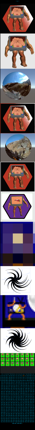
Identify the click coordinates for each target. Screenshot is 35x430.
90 (13, 380)
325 (33, 406)
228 (2, 396)
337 (28, 407)
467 (16, 423)
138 (21, 385)
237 (24, 396)
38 (27, 375)
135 (14, 385)
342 (7, 409)
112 (26, 382)
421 (28, 417)
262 (16, 399)
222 (21, 395)
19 (28, 374)
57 (25, 377)
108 (16, 382)
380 (31, 412)
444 (16, 420)
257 (4, 399)
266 (26, 399)
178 (16, 390)
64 (2, 379)
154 (26, 387)
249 (19, 398)
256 (2, 399)
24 (2, 375)
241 (33, 396)
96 (23, 380)
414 (11, 417)
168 (26, 388)
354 (2, 410)
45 (4, 377)
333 (19, 407)
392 (26, 414)
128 (31, 383)
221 (19, 395)
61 (32, 377)
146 (7, 387)
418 (21, 417)
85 (4, 380)
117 (4, 383)
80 (30, 379)
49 (11, 377)
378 (26, 412)
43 (1, 377)
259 (9, 399)
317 (14, 406)
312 (2, 406)
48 (9, 377)
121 (14, 383)
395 (33, 414)
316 (11, 406)
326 (2, 407)
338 (31, 407)
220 (16, 395)
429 (14, 418)
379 (28, 412)
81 (32, 379)
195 (24, 391)
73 (18, 379)
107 (14, 382)
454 (7, 421)
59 (28, 377)
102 (2, 382)
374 (16, 412)
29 (11, 375)
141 (28, 385)
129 (33, 383)
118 (7, 383)
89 (11, 380)
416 (16, 417)
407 (28, 415)
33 (18, 375)
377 (24, 412)
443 (14, 420)
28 (9, 375)
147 (9, 387)
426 (7, 418)
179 (19, 390)
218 (11, 395)
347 (19, 409)
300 (7, 404)
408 (31, 415)
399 (9, 415)
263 (19, 399)
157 (33, 387)
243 (4, 398)
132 (7, 385)
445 (19, 420)
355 (4, 410)
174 (7, 390)
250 (21, 398)
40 (30, 375)
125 (23, 383)
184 (31, 390)
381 (33, 412)
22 (33, 374)
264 (21, 399)
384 (7, 414)
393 (28, 414)
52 (16, 377)
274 (11, 401)
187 (4, 391)
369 (4, 412)
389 (19, 414)
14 (19, 374)
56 (23, 377)
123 (19, 383)
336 (26, 407)
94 (20, 380)
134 (11, 385)
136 (16, 385)
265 (24, 399)
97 (25, 380)
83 (1, 380)
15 (21, 374)
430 (16, 418)
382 (2, 414)
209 (24, 393)
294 (26, 402)
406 (26, 415)
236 (21, 396)
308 (26, 404)
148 (11, 387)
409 (33, 415)
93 (18, 380)
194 (21, 391)
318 (16, 406)
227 (33, 395)
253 (28, 398)
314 (7, 406)
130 (2, 385)
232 (11, 396)
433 (24, 418)
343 (9, 409)
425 (4, 418)
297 (33, 402)
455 (9, 421)
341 (4, 409)
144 (2, 387)
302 (11, 404)
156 (31, 387)
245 (9, 398)
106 (12, 382)
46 (6, 377)
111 (24, 382)
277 (19, 401)
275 (14, 401)
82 (34, 379)
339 (33, 407)
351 (28, 409)
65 (4, 379)
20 (30, 374)
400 (11, 415)
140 (26, 385)
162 (11, 388)
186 (2, 391)
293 (24, 402)
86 (6, 380)
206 (16, 393)
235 (19, 396)
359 (14, 410)
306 (21, 404)
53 (18, 377)
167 (24, 388)
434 (26, 418)
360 (16, 410)
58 (27, 377)
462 (26, 421)
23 (1, 375)
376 (21, 412)
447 (24, 420)
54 (20, 377)
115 (33, 382)
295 (28, 402)
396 (2, 415)
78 (27, 379)
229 (4, 396)
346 (16, 409)
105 (9, 382)
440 (7, 420)
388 (16, 414)
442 (11, 420)
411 (4, 417)
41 (32, 375)
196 (26, 391)
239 (28, 396)
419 (23, 417)
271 (4, 401)
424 (2, 418)
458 (16, 421)
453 (4, 421)
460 (21, 421)
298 (2, 404)
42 (34, 375)
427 (9, 418)
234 (16, 396)
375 (19, 412)
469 (21, 423)
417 (19, 417)
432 (21, 418)
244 (7, 398)
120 (11, 383)
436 (31, 418)
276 (16, 401)
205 (14, 393)
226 (31, 395)
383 (4, 414)
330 (11, 407)
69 (11, 379)
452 (2, 421)
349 (24, 409)
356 (7, 410)
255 (33, 398)
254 (31, 398)
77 (25, 379)
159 (4, 388)
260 (11, 399)
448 (26, 420)
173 (4, 390)
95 (22, 380)
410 (2, 417)
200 (2, 393)
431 (19, 418)
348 (21, 409)
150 (16, 387)
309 (28, 404)
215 (4, 395)
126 (26, 383)
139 (24, 385)
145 (4, 387)
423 (33, 417)
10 (13, 374)
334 (21, 407)
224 (26, 395)
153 (24, 387)
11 (14, 374)
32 (16, 375)
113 (28, 382)
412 (7, 417)
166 (21, 388)
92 (17, 380)
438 (2, 420)
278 (21, 401)
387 (14, 414)
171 (33, 388)
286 (7, 402)
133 (9, 385)
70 (13, 379)
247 (14, 398)
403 (19, 415)
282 (31, 401)
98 (27, 380)
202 (7, 393)
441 (9, 420)
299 (4, 404)
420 (26, 417)
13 (18, 374)
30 (13, 375)
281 (28, 401)
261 (14, 399)
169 (28, 388)
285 (4, 402)
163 (14, 388)
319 (19, 406)
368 (2, 412)
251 (24, 398)
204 (11, 393)
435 (28, 418)
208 (21, 393)
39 (28, 375)
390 (21, 414)
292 (21, 402)
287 (9, 402)
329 (9, 407)
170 (31, 388)
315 (9, 406)
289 (14, 402)
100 (31, 380)
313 (4, 406)
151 (19, 387)
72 (16, 379)
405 (24, 415)
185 (33, 390)
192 (16, 391)
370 (7, 412)
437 (33, 418)
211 (28, 393)
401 (14, 415)
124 (21, 383)
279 (24, 401)
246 (11, 398)
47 (8, 377)
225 (28, 395)
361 (19, 410)
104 (7, 382)
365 (28, 410)
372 (11, 412)
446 (21, 420)
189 (9, 391)
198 (31, 391)
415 (14, 417)
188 (7, 391)
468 (18, 423)
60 (30, 377)
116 (2, 383)
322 (26, 406)
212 (31, 393)
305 (19, 404)
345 (14, 409)
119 (9, 383)
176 (11, 390)
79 (28, 379)
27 (8, 375)
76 (23, 379)
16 (23, 374)
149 (14, 387)
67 (8, 379)
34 (20, 375)
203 (9, 393)
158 (2, 388)
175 (9, 390)
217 (9, 395)
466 (13, 423)
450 (31, 420)
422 (31, 417)
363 (24, 410)
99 (29, 380)
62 (34, 377)
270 (2, 401)
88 (10, 380)
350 (26, 409)
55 (22, 377)
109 (19, 382)
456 (11, 421)
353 (33, 409)
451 (33, 420)
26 (6, 375)
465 (33, 421)
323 (28, 406)
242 (2, 398)
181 (24, 390)
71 (15, 379)
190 (11, 391)
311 (33, 404)
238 (26, 396)
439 (4, 420)
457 (14, 421)
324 (31, 406)
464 (31, 421)
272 (7, 401)
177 (14, 390)
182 (26, 390)
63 (1, 379)
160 (7, 388)
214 (2, 395)
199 (33, 391)
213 (33, 393)
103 (4, 382)
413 (9, 417)
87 (8, 380)
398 (7, 415)
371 (9, 412)
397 (4, 415)
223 (24, 395)
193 (19, 391)
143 (33, 385)
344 (11, 409)
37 (25, 375)
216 (7, 395)
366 (31, 410)
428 (11, 418)
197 (28, 391)
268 (31, 399)
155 (28, 387)
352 (31, 409)
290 (16, 402)
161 (9, 388)
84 (3, 380)
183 (28, 390)
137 (19, 385)
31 (15, 375)
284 (2, 402)
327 (4, 407)
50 (13, 377)
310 (31, 404)
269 (33, 399)
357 (9, 410)
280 (26, 401)
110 (21, 382)
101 (33, 380)
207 (19, 393)
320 (21, 406)
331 (14, 407)
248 (16, 398)
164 (16, 388)
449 (28, 420)
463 (28, 421)
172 (2, 390)
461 (24, 421)
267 (28, 399)
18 (26, 374)
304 (16, 404)
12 (16, 374)
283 (33, 401)
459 (19, 421)
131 (4, 385)
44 (2, 377)
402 (16, 415)
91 (15, 380)
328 (7, 407)
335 (24, 407)
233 (14, 396)
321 (24, 406)
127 (28, 383)
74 (20, 379)
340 (2, 409)
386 (11, 414)
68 (9, 379)
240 (31, 396)
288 (11, 402)
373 (14, 412)
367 (33, 410)
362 (21, 410)
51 (15, 377)
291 (19, 402)
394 (31, 414)
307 (24, 404)
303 (14, 404)
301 (9, 404)
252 (26, 398)
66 (6, 379)
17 (25, 374)
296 (31, 402)
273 (9, 401)
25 (4, 375)
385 (9, 414)
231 (9, 396)
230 (7, 396)
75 (22, 379)
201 (4, 393)
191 (14, 391)
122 (16, 383)
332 (16, 407)
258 (7, 399)
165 (19, 388)
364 (26, 410)
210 (26, 393)
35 (22, 375)
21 (32, 374)
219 (14, 395)
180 (21, 390)
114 (31, 382)
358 (11, 410)
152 (21, 387)
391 (24, 414)
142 (31, 385)
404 (21, 415)
